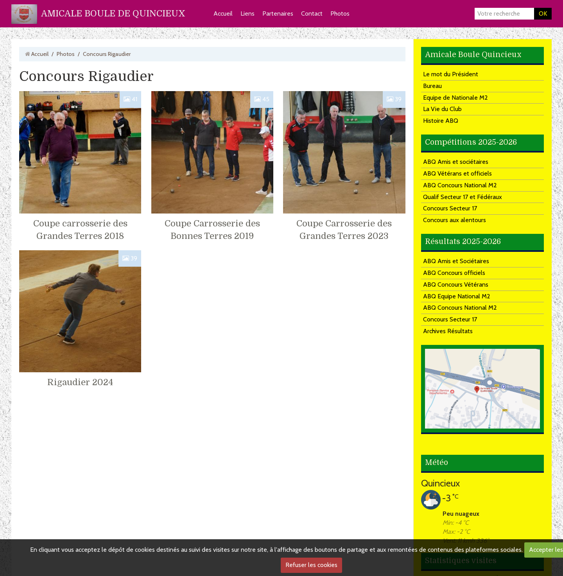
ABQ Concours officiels (454, 272)
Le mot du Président (450, 74)
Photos (340, 13)
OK (543, 13)
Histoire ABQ (440, 120)
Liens (247, 13)
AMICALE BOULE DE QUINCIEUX (113, 13)
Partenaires (277, 13)
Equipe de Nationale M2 (455, 97)
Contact (312, 13)
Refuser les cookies (311, 565)
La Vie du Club (442, 109)
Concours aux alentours (454, 220)
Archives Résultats (448, 331)
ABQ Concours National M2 (460, 185)
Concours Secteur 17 (450, 208)
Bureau (432, 86)
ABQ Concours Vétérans (455, 284)
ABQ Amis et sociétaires (455, 161)
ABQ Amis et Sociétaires (456, 261)
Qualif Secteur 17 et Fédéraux (462, 197)
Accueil (223, 13)
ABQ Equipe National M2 (456, 296)
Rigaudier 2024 (80, 382)
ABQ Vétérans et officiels (457, 173)
